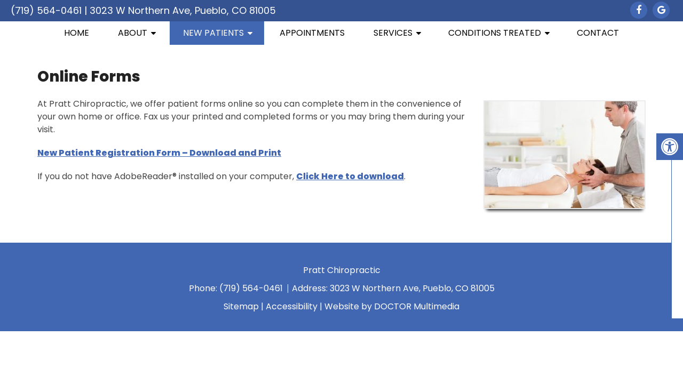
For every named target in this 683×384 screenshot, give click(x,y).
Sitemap (241, 306)
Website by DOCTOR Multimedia (391, 306)
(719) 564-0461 (46, 10)
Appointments (312, 33)
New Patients (213, 33)
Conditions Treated (494, 33)
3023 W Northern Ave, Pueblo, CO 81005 (183, 10)
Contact (598, 33)
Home (76, 33)
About (132, 33)
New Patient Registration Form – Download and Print (159, 153)
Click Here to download (350, 176)
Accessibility (291, 306)
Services (393, 33)
